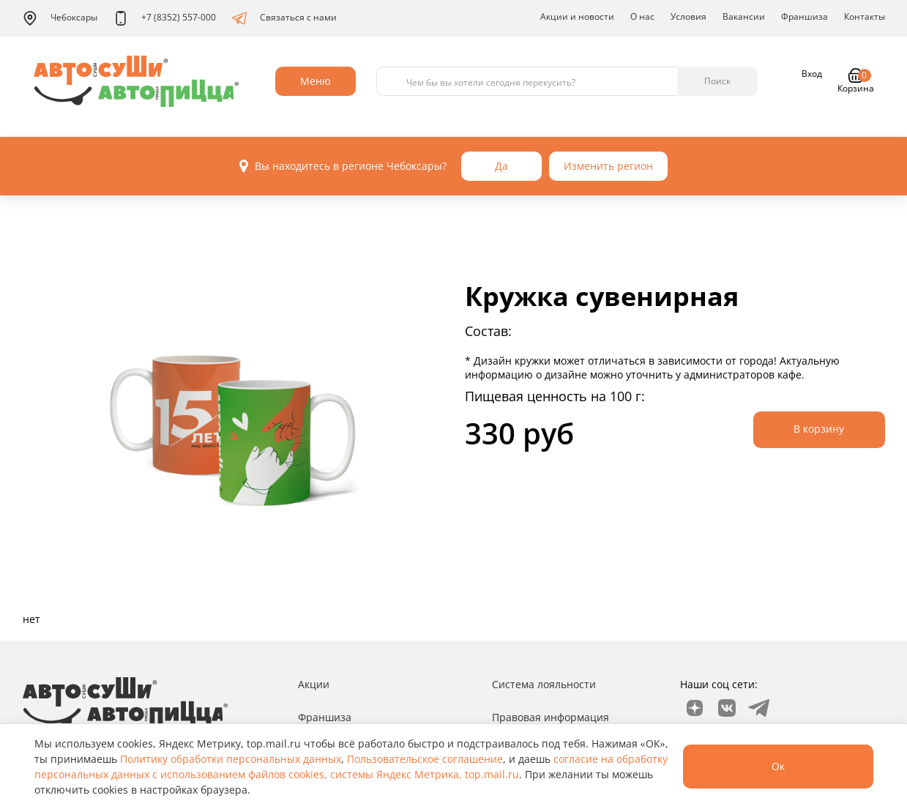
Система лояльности (544, 684)
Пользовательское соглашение (425, 759)
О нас (642, 16)
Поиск (717, 81)
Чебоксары (60, 18)
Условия (688, 16)
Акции (313, 684)
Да (501, 166)
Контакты (864, 16)
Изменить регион (608, 166)
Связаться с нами (284, 18)
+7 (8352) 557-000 (164, 18)
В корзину (819, 429)
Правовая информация (550, 717)
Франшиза (804, 16)
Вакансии (744, 16)
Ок (778, 766)
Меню (315, 81)
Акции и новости (577, 16)
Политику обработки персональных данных (230, 759)
